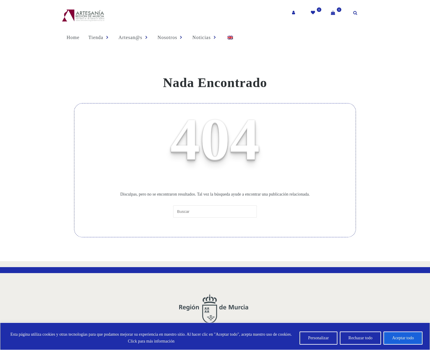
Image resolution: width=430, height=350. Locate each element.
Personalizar (318, 338)
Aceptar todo (403, 338)
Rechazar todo (360, 338)
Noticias (202, 37)
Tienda (97, 37)
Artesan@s (131, 37)
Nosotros (168, 37)
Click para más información (151, 341)
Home (71, 37)
